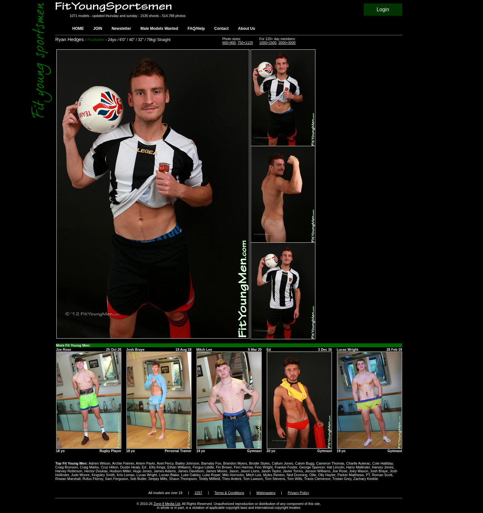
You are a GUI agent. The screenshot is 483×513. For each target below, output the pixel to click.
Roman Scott (382, 475)
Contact (221, 28)
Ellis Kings (157, 467)
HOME (78, 28)
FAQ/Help (196, 28)
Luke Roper (211, 475)
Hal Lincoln (335, 467)
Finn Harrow (243, 467)
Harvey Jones (382, 467)
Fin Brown (224, 467)
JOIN (97, 28)
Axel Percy (165, 463)
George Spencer (312, 467)
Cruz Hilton (109, 467)
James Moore (216, 471)
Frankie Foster (286, 467)
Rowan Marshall (68, 479)
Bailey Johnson (187, 463)
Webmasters (266, 493)
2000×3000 (287, 43)
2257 (198, 493)
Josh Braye (379, 471)
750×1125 (245, 43)
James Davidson (191, 471)
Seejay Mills (157, 479)
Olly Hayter (327, 475)
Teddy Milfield (209, 479)
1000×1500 (268, 43)
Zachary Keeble (365, 479)
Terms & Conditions (229, 493)
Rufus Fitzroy (93, 479)
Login (383, 9)
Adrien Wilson (99, 463)
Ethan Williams (179, 467)
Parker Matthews (350, 475)
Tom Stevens (275, 479)
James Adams (165, 471)
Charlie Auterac (358, 463)
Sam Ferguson (116, 479)
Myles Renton (274, 475)
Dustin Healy (130, 467)
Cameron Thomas (330, 463)
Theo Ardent (231, 479)
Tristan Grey (341, 479)
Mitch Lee (253, 475)
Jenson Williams (317, 471)
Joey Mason (358, 471)
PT (368, 475)
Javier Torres (293, 471)
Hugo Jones (142, 471)
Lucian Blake (169, 475)
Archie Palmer (123, 463)
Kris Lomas (126, 475)
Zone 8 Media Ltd (167, 504)
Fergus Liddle (203, 467)
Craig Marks (89, 467)
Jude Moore (80, 475)
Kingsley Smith (103, 475)
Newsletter (121, 28)
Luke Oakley (190, 475)
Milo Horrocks (233, 475)
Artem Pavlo (145, 463)
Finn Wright (264, 467)
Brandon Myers (235, 463)
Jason (233, 471)
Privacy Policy (298, 493)
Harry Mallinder (358, 467)
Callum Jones (282, 463)
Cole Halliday (382, 463)
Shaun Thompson (183, 479)
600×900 (229, 43)
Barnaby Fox (211, 463)
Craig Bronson (66, 467)
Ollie (312, 475)
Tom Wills (294, 479)
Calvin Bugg (304, 463)
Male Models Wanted (159, 28)
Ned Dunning (297, 475)
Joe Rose (339, 471)
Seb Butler (138, 479)
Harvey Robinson (68, 471)
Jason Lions (249, 471)
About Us (246, 28)
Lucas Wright (147, 475)
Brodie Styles (259, 463)
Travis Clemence (317, 479)
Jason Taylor (271, 471)
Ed (144, 467)
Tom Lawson (253, 479)
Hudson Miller (120, 471)
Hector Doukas (96, 471)
